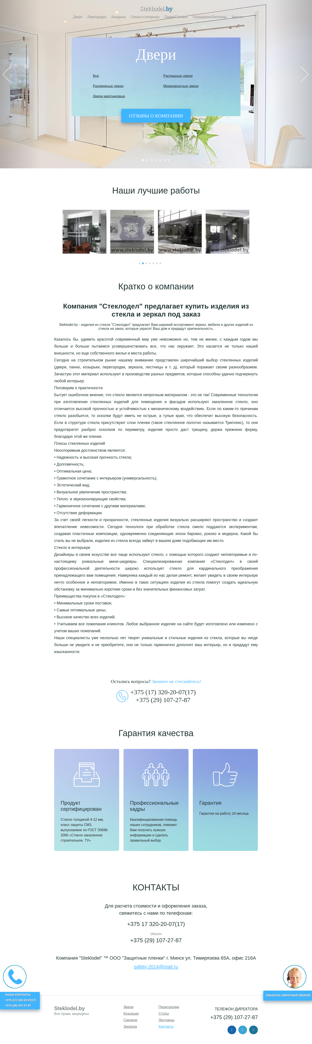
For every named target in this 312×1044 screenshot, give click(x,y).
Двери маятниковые (109, 96)
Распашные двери (178, 76)
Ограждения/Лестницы (210, 16)
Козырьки (118, 16)
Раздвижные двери (108, 86)
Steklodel (156, 8)
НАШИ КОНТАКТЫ (18, 994)
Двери (77, 16)
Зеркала (237, 16)
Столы (164, 1013)
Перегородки (96, 16)
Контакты (166, 1026)
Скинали (130, 1020)
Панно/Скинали (176, 16)
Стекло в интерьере (145, 16)
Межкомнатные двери (181, 86)
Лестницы (166, 1020)
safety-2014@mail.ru (156, 966)
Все (96, 76)
